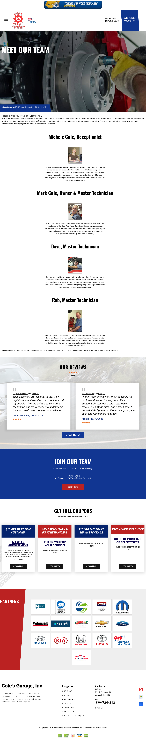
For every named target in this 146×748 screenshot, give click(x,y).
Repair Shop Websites (62, 728)
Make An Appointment (18, 543)
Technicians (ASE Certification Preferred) (74, 478)
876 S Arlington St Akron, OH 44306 (26, 107)
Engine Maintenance (20, 394)
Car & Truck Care (88, 394)
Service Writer (74, 476)
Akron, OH (35, 394)
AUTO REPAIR (68, 699)
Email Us (99, 708)
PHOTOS (66, 695)
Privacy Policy (101, 728)
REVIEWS (66, 703)
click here (73, 487)
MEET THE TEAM (36, 116)
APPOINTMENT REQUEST (74, 716)
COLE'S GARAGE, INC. (11, 116)
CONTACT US (68, 711)
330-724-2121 (129, 21)
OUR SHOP (24, 116)
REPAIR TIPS (68, 707)
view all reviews (73, 434)
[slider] (73, 372)
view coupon (18, 566)
